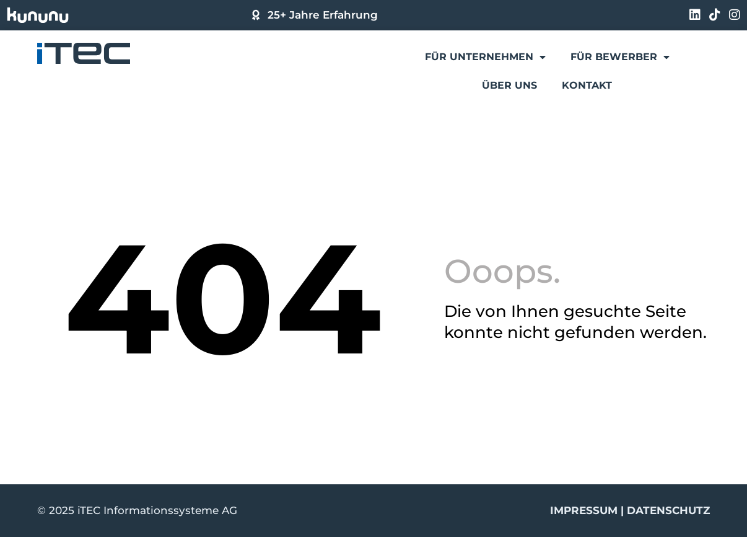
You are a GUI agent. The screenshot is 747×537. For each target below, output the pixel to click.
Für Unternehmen (485, 57)
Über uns (509, 85)
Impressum (584, 510)
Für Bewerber (620, 57)
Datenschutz (668, 510)
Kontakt (587, 85)
